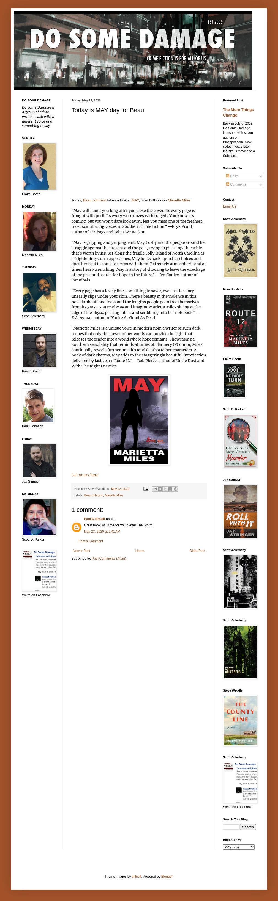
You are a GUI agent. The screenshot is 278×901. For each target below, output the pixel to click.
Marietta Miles (179, 200)
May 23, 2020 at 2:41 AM (102, 532)
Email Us (229, 206)
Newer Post (81, 551)
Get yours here (85, 474)
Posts (232, 176)
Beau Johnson (94, 200)
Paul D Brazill (94, 519)
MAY (135, 200)
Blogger (167, 876)
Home (139, 551)
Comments (236, 184)
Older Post (197, 551)
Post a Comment (90, 541)
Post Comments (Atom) (109, 558)
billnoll (136, 876)
